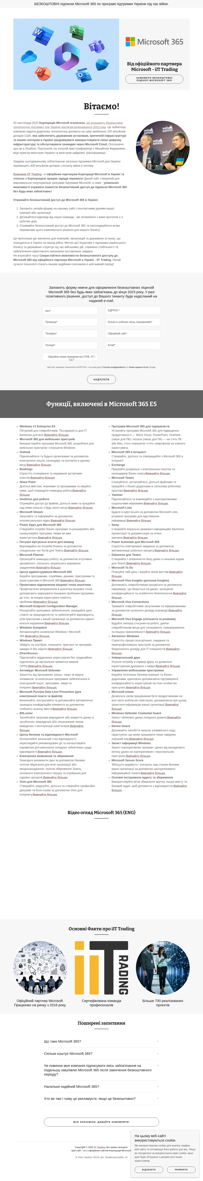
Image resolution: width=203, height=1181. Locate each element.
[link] (154, 50)
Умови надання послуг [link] (139, 384)
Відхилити (152, 1176)
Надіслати (101, 396)
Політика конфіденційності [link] (114, 384)
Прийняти (182, 1176)
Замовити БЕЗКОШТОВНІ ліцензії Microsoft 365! (154, 96)
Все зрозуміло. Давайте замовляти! (101, 1139)
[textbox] (70, 328)
